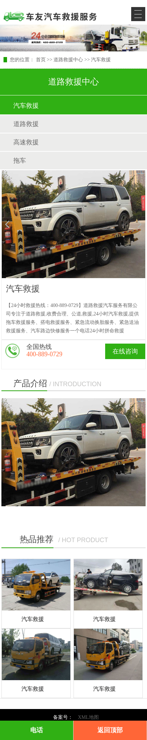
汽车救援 (101, 59)
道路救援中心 (68, 59)
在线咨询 (125, 351)
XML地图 (88, 717)
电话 (36, 730)
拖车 (19, 160)
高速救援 (26, 142)
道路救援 (26, 123)
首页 (41, 59)
